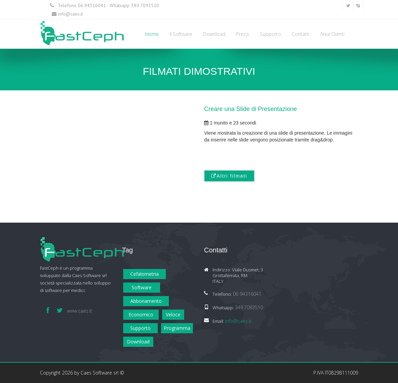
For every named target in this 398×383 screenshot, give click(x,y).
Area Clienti (332, 34)
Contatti (300, 34)
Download (214, 34)
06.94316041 (92, 5)
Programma (177, 328)
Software (142, 287)
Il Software (181, 34)
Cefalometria (144, 274)
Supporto (270, 34)
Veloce (173, 314)
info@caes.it (70, 14)
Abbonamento (146, 301)
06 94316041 (247, 294)
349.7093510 (145, 5)
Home (152, 34)
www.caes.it (79, 311)
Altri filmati (229, 176)
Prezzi (242, 34)
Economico (141, 314)
